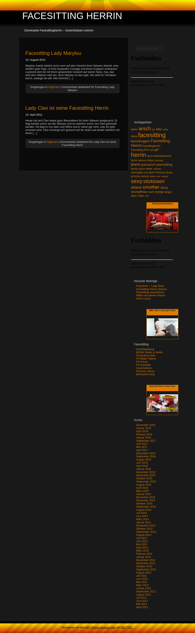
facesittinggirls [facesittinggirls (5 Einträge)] (140, 141)
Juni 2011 (142, 600)
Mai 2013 (141, 544)
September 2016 (146, 456)
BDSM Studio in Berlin (149, 352)
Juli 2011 (141, 597)
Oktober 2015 (144, 478)
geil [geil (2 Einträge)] (152, 150)
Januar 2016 (143, 469)
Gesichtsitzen (144, 368)
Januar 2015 (143, 494)
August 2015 (143, 484)
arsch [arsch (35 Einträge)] (145, 128)
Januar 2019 (143, 428)
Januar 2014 (143, 522)
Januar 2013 (143, 556)
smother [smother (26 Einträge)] (151, 187)
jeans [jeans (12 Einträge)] (135, 164)
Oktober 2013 (144, 528)
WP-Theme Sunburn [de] (100, 627)
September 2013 (146, 531)
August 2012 (143, 572)
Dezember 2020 (145, 425)
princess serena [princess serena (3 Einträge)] (140, 176)
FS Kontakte (143, 364)
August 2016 (143, 459)
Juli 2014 (141, 512)
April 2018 (142, 431)
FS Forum (142, 361)
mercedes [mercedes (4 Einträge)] (137, 172)
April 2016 (142, 465)
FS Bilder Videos (146, 358)
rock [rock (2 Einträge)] (158, 176)
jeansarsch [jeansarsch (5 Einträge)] (148, 164)
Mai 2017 (141, 447)
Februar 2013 (144, 553)
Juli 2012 (141, 575)
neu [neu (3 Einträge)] (146, 172)
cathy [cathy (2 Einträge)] (165, 129)
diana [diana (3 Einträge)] (134, 136)
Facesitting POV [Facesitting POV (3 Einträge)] (140, 149)
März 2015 (142, 490)
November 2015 (145, 475)
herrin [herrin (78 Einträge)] (138, 155)
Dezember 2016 (145, 453)
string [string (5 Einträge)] (164, 187)
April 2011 (142, 607)
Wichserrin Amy (145, 374)
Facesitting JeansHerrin (150, 292)
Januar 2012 (143, 588)
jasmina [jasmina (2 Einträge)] (159, 160)
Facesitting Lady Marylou (53, 53)
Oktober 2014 (144, 503)
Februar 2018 (144, 434)
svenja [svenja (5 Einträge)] (159, 191)
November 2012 (145, 563)
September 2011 (146, 591)
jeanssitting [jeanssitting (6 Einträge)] (164, 164)
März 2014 (142, 519)
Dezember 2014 (145, 497)
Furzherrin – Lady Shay (150, 285)
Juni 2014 (142, 516)
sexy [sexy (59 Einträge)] (137, 181)
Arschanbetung (145, 349)
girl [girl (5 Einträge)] (157, 149)
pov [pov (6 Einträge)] (151, 172)
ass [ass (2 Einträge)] (153, 129)
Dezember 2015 (145, 472)
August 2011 (143, 594)
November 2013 (145, 525)
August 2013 (143, 534)
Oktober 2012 (144, 566)
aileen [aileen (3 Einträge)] (134, 129)
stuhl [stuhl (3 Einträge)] (151, 192)
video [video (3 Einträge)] (141, 195)
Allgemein (54, 87)
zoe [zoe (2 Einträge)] (147, 196)
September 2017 (146, 440)
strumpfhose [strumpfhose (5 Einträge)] (139, 191)
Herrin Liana (143, 298)
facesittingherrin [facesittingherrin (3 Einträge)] (152, 145)
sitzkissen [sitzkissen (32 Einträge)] (154, 181)
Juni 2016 (142, 462)
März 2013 (142, 550)
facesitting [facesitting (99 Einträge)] (152, 134)
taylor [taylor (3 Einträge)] (134, 195)
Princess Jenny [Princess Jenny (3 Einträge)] (163, 172)
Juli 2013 (141, 538)
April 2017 (142, 450)
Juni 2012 (142, 578)
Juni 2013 (142, 541)
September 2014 (146, 506)
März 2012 (142, 585)
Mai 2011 (141, 604)
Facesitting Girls (145, 355)
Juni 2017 (142, 443)
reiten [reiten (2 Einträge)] (152, 176)
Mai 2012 (141, 582)
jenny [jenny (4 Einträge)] (134, 168)
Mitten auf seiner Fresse (150, 295)
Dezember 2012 (145, 560)
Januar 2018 (143, 437)
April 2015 (142, 487)
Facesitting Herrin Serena (151, 289)
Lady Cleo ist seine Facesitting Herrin (67, 108)
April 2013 (142, 547)
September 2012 (146, 569)
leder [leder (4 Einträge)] (149, 168)
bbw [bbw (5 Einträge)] (159, 129)
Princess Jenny (145, 371)
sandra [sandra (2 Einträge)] (164, 176)
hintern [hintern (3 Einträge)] (150, 160)
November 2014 (145, 500)
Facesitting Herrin (72, 15)
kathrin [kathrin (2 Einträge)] (142, 169)
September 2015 (146, 481)
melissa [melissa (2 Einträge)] (157, 169)
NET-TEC (127, 627)
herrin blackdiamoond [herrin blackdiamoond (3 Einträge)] (159, 156)
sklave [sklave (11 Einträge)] (136, 187)
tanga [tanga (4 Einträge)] (167, 191)
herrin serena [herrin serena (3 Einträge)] (138, 160)
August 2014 (143, 509)
